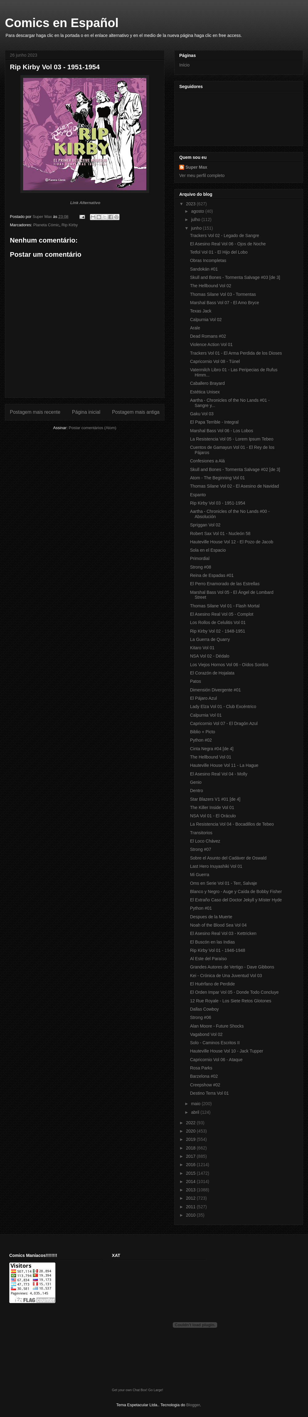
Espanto (198, 494)
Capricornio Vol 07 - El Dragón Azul (223, 723)
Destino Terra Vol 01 (209, 1093)
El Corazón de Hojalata (212, 672)
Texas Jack (200, 310)
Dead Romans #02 (208, 336)
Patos (195, 681)
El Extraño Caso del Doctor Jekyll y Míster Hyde (236, 899)
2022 (191, 1122)
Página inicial (86, 412)
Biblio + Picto (202, 731)
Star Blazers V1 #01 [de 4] (215, 799)
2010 (191, 1215)
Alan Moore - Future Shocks (217, 1026)
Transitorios (201, 832)
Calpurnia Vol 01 (206, 715)
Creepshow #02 (205, 1084)
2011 (191, 1206)
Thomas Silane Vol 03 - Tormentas (223, 294)
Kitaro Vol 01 (202, 647)
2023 (191, 203)
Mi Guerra (199, 874)
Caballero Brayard (207, 383)
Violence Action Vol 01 (211, 344)
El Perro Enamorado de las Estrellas (225, 583)
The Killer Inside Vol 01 (212, 807)
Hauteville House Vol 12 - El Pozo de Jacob (231, 541)
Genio (195, 782)
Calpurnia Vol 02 (206, 319)
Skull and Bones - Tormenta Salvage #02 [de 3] (235, 469)
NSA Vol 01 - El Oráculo (213, 815)
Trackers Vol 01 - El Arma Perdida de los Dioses (236, 353)
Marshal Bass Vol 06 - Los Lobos (221, 430)
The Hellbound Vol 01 (210, 757)
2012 (191, 1198)
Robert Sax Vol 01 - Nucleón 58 (220, 533)
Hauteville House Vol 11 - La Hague (224, 765)
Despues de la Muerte (211, 916)
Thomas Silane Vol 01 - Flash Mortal (225, 605)
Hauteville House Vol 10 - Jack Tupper (226, 1051)
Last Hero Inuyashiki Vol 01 (216, 866)
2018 (191, 1147)
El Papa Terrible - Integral (214, 422)
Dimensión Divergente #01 (215, 689)
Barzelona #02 (204, 1076)
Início (184, 64)
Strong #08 (200, 567)
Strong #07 (200, 849)
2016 (191, 1164)
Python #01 (201, 908)
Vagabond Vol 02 (206, 1034)
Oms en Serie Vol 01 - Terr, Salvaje (223, 883)
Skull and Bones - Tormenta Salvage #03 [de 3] (235, 277)
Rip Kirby (70, 225)
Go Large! (155, 1390)
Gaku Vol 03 (201, 413)
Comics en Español (62, 23)
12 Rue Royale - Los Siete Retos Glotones (230, 1000)
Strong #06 (200, 1017)
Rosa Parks (201, 1067)
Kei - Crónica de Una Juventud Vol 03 (226, 975)
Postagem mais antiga (136, 412)
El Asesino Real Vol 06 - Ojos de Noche (228, 243)
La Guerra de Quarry (210, 639)
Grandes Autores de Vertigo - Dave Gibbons (232, 966)
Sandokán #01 (204, 269)
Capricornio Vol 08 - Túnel (215, 361)
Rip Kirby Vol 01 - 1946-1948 (217, 950)
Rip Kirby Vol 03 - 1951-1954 (217, 503)
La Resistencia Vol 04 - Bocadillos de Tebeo (232, 824)
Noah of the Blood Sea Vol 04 (218, 925)
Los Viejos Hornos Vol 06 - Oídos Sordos (229, 664)
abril (195, 1112)
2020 (191, 1131)
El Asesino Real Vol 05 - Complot (221, 614)
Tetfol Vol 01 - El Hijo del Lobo (219, 252)
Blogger (193, 1405)
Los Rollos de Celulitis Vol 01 (218, 622)
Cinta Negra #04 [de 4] (211, 748)
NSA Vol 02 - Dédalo (209, 656)
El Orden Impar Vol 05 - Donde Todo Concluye (234, 992)
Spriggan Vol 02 (205, 524)
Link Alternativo (85, 202)
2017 (191, 1156)
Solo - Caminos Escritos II (215, 1042)
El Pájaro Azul (203, 698)
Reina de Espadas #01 (212, 575)
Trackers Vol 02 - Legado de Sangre (224, 235)
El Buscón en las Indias (212, 942)
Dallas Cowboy (204, 1009)
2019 (191, 1139)
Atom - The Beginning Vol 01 (217, 477)
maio (196, 1103)
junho (197, 228)
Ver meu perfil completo (202, 175)
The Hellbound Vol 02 (210, 285)
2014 (191, 1181)
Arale (195, 327)
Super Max (196, 167)
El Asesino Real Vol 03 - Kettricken (223, 933)
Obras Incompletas (208, 260)
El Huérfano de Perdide (212, 983)
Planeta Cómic (46, 225)
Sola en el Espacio (208, 550)
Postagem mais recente (35, 412)
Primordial (199, 558)
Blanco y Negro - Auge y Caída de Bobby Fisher (236, 891)
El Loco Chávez (205, 841)
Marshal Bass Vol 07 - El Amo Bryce (224, 302)
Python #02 (201, 740)
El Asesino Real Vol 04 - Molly (218, 773)
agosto (198, 211)
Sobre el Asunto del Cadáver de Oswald (228, 857)
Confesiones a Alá (207, 460)
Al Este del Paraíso (208, 958)
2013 (191, 1189)
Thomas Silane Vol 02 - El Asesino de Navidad (234, 486)
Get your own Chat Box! (129, 1390)
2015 (191, 1173)
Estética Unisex (205, 391)
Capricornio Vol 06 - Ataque (216, 1059)
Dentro (196, 790)
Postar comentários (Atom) (92, 427)
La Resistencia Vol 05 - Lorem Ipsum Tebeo (232, 439)
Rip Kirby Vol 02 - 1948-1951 (217, 631)
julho (196, 219)
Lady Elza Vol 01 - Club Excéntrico (223, 706)
